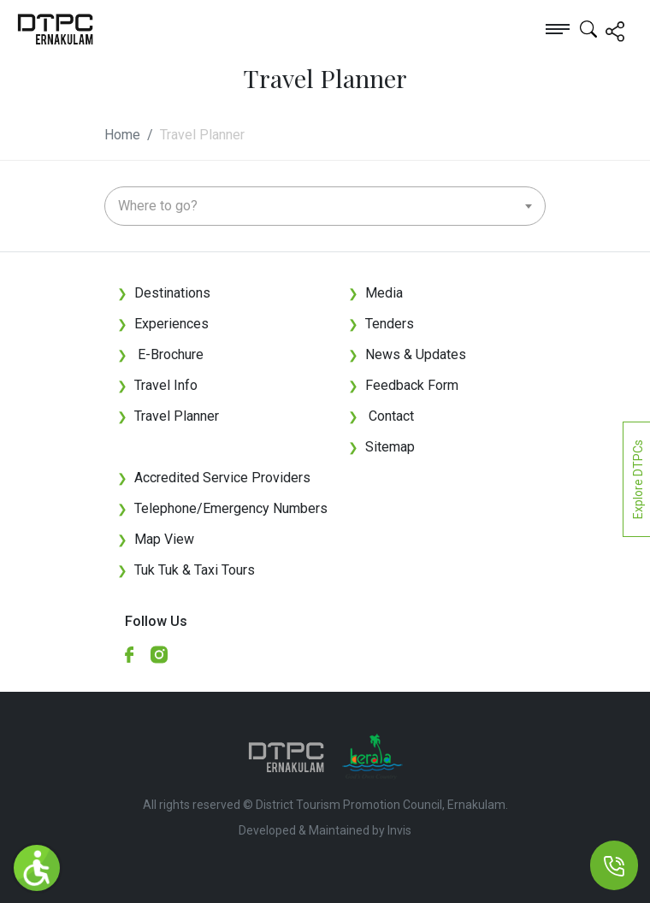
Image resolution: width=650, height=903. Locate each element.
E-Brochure (160, 354)
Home (122, 135)
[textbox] (325, 206)
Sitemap (381, 447)
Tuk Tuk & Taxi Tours (194, 570)
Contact (381, 416)
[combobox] (325, 206)
